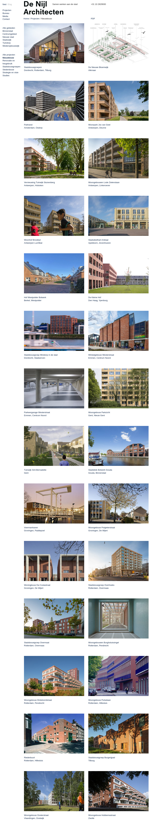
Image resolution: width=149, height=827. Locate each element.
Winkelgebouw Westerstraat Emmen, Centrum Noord (101, 356)
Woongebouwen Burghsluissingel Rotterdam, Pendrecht (103, 644)
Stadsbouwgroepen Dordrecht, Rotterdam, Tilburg (37, 68)
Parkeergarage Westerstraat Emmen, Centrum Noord (37, 414)
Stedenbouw (8, 69)
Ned (4, 4)
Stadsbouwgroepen (11, 66)
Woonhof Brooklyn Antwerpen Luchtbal (33, 241)
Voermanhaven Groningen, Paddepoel (34, 529)
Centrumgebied (10, 34)
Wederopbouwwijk (11, 46)
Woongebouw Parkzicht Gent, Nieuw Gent (99, 414)
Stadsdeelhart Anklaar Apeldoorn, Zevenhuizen (99, 241)
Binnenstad (8, 31)
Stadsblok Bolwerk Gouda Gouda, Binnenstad (100, 471)
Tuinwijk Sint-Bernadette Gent (35, 471)
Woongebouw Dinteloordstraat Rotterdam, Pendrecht (38, 701)
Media (5, 16)
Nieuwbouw (8, 58)
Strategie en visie (10, 72)
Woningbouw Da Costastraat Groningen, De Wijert (37, 586)
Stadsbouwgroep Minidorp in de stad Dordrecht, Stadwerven (41, 356)
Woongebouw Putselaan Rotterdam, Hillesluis (99, 701)
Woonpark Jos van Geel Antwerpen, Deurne (99, 126)
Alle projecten (9, 55)
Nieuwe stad (8, 37)
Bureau (6, 13)
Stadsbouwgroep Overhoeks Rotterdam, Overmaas (101, 586)
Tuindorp (7, 43)
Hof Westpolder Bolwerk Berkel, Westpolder (35, 299)
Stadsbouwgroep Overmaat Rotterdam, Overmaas (36, 644)
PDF (93, 19)
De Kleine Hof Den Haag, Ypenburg (98, 299)
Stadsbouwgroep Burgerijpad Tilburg (101, 759)
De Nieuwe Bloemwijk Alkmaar (98, 68)
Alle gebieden (9, 28)
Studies (6, 75)
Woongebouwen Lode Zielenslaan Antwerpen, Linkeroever (103, 184)
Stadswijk (7, 40)
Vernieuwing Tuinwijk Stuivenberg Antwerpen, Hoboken (39, 184)
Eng (10, 4)
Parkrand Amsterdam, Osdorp (33, 126)
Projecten (7, 10)
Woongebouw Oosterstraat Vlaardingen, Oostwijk (36, 816)
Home (26, 18)
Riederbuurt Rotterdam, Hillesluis (33, 759)
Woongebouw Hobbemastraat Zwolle (102, 816)
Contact (6, 19)
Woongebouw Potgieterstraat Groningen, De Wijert (101, 529)
